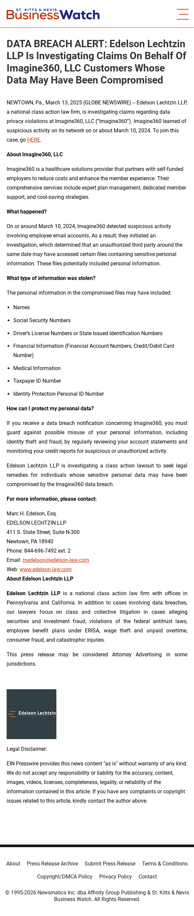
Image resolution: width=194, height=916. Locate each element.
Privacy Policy (115, 876)
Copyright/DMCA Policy (65, 876)
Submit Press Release (110, 863)
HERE (33, 140)
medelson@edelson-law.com (56, 560)
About (13, 863)
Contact (148, 876)
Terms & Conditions (165, 863)
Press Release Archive (52, 863)
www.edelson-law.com (46, 569)
